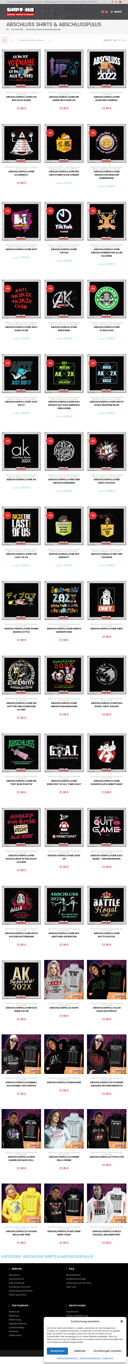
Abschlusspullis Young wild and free (21, 1233)
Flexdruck (14, 1315)
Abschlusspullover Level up (64, 857)
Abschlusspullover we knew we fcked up (64, 98)
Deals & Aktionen (58, 169)
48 (115, 40)
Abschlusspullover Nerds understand (64, 630)
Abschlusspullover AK (21, 479)
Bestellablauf (73, 1275)
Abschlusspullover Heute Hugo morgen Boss (107, 403)
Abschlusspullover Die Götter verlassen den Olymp (21, 706)
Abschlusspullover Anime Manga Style (21, 630)
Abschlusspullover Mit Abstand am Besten (63, 935)
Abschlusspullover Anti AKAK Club (21, 329)
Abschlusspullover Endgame (64, 329)
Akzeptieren (57, 1351)
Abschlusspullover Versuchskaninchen (64, 705)
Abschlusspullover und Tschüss (106, 555)
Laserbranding (16, 1327)
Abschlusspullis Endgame (64, 1082)
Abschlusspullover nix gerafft (64, 555)
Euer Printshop (16, 1283)
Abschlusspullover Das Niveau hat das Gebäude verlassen (64, 405)
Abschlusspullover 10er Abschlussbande (64, 481)
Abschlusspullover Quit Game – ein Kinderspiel (106, 857)
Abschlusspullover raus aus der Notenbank (21, 935)
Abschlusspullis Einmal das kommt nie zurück (21, 1084)
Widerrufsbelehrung (77, 1315)
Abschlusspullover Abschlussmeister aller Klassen (106, 252)
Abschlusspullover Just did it (21, 403)
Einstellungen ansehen (108, 1351)
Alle (124, 40)
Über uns (71, 1286)
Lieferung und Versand (78, 1283)
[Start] (7, 29)
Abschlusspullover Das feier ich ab (21, 1009)
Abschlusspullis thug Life (106, 1156)
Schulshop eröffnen (20, 1286)
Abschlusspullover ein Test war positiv (21, 782)
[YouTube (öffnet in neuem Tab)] (120, 1)
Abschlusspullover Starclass (107, 329)
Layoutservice (16, 1278)
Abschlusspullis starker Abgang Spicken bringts (106, 1084)
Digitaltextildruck (18, 1323)
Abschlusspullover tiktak (64, 251)
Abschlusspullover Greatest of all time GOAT (64, 782)
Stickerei (13, 1331)
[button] (121, 1321)
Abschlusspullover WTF (21, 249)
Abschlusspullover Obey (106, 628)
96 (119, 40)
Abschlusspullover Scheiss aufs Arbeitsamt (107, 782)
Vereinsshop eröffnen (21, 1290)
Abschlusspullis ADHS (64, 1007)
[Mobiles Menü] (115, 11)
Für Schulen (21, 94)
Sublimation (15, 1335)
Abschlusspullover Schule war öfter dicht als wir (21, 859)
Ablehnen (80, 1351)
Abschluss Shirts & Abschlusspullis (43, 29)
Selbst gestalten (18, 1294)
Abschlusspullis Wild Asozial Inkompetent (106, 1233)
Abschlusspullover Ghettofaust (107, 481)
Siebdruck (14, 1311)
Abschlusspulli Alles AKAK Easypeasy (107, 1009)
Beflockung (15, 1319)
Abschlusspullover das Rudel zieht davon (106, 705)
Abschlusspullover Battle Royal (107, 935)
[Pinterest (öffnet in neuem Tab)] (112, 1)
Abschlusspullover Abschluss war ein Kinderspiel (107, 175)
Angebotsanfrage (76, 1278)
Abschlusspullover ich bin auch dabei (21, 98)
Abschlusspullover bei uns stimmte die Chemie (64, 173)
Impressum (107, 1358)
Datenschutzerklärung (67, 1358)
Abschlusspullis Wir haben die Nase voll (21, 1158)
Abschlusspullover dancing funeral (107, 98)
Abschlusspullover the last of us (21, 555)
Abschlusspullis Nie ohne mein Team (64, 1233)
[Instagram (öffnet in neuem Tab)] (116, 1)
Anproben (14, 1275)
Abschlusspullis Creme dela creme (64, 1158)
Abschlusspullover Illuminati (21, 173)
